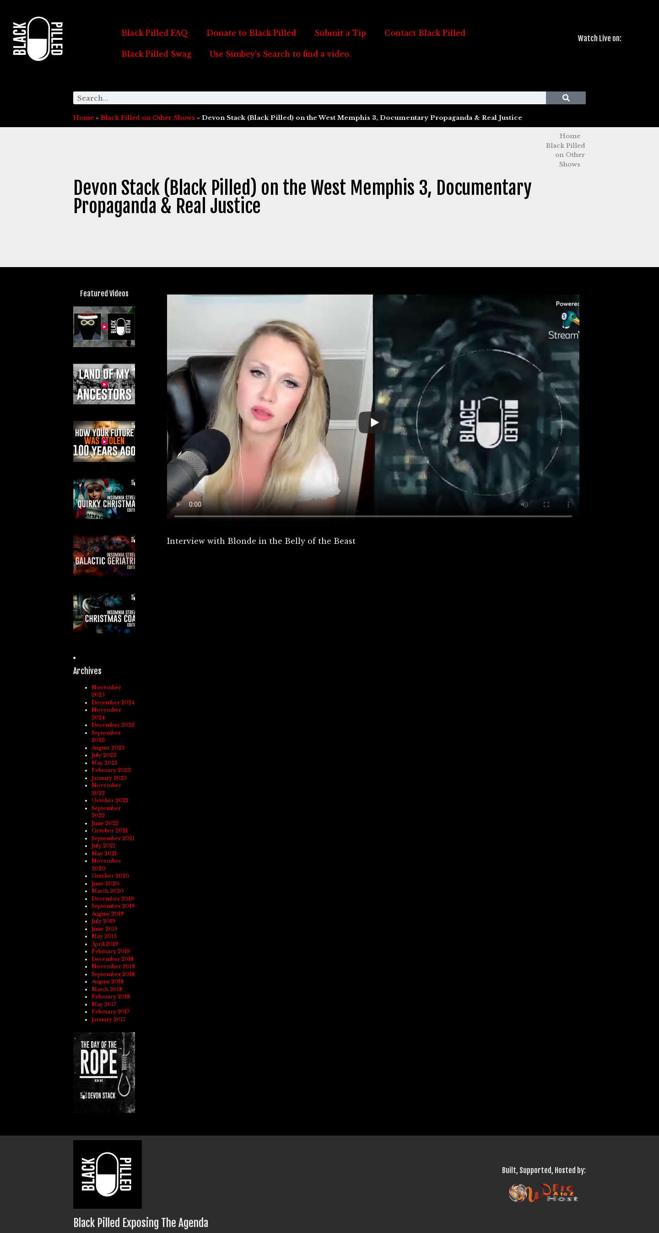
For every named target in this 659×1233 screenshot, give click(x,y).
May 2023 (105, 763)
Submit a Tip (340, 33)
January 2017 (108, 1019)
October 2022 (110, 800)
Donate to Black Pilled (251, 33)
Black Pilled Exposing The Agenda (140, 1223)
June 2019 (105, 929)
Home (83, 118)
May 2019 (104, 936)
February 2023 (111, 770)
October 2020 (110, 876)
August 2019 (108, 914)
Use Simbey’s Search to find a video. (280, 54)
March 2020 (108, 891)
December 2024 (113, 702)
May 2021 (104, 853)
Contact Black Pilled (424, 33)
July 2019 (103, 921)
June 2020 (105, 883)
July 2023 (104, 755)
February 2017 (111, 1011)
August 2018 (108, 981)
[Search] (566, 97)
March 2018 (107, 989)
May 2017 (104, 1004)
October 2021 (110, 830)
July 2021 (103, 845)
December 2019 (113, 898)
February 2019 (111, 951)
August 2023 (108, 748)
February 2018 (111, 996)
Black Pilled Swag (156, 54)
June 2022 (105, 823)
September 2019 (113, 906)
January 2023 (109, 778)
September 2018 (113, 974)
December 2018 (113, 959)
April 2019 (105, 944)
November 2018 (113, 966)
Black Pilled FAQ (154, 33)
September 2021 (113, 838)
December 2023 (113, 725)
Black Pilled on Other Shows (148, 118)
